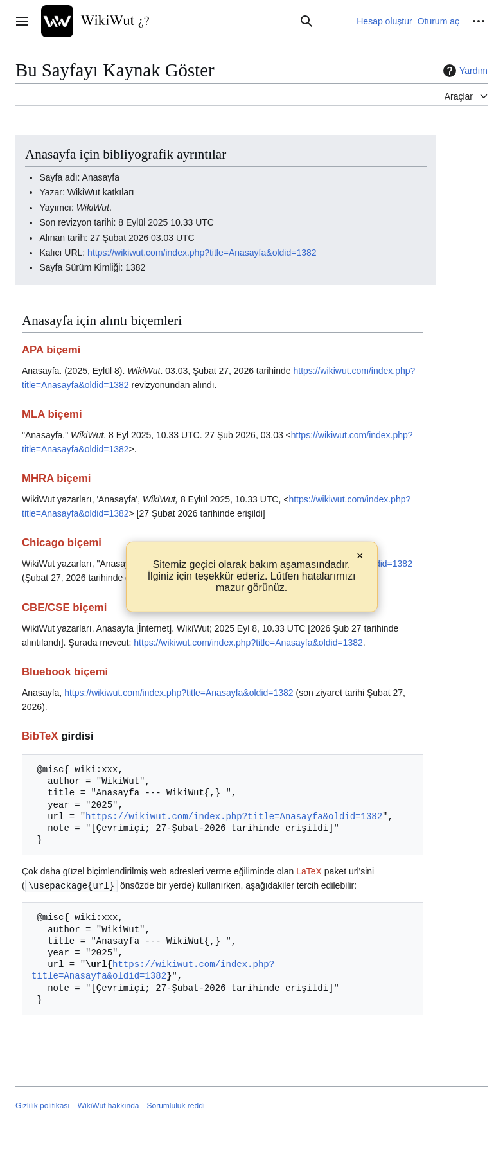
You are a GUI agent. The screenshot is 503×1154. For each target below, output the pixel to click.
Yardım (464, 70)
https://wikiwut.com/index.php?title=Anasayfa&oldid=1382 (201, 252)
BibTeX (40, 736)
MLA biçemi (52, 414)
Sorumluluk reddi (176, 1105)
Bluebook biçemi (65, 672)
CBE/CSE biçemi (64, 607)
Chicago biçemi (61, 543)
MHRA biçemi (56, 478)
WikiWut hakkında (108, 1105)
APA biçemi (51, 350)
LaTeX (309, 871)
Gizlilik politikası (42, 1105)
